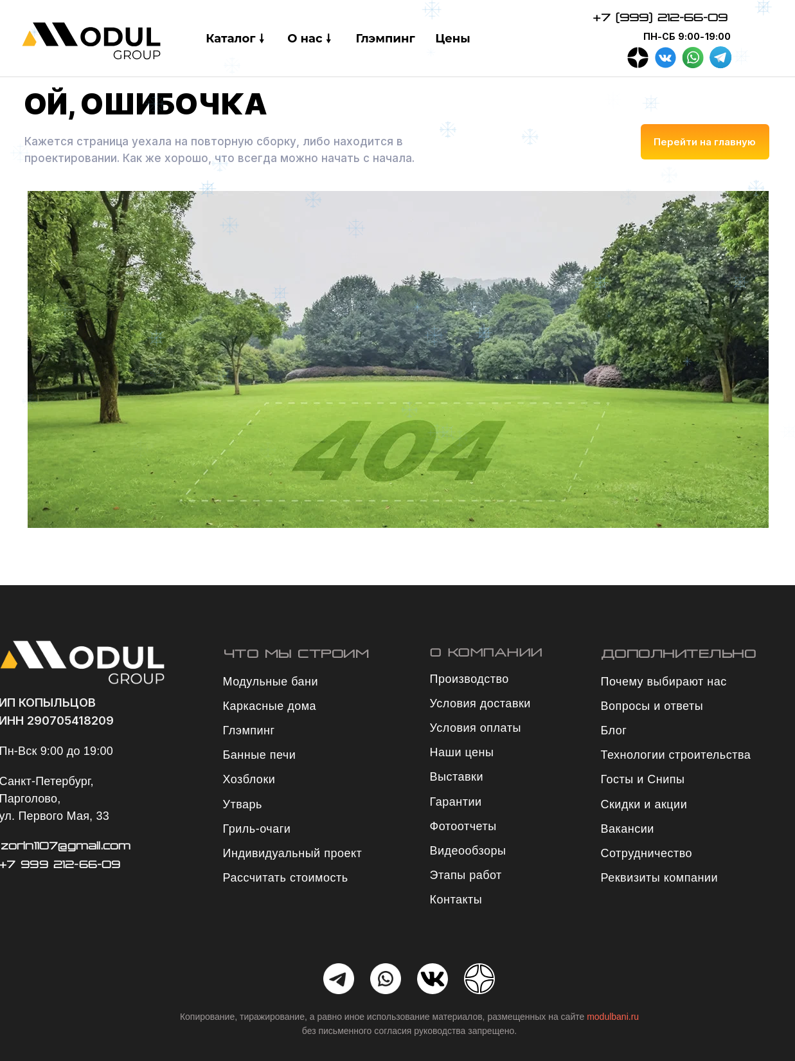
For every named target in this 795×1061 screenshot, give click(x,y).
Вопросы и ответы (652, 706)
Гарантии (456, 801)
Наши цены (462, 752)
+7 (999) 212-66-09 (660, 17)
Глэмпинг (249, 730)
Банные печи (259, 754)
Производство (469, 679)
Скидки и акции (644, 804)
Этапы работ (466, 875)
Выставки (457, 776)
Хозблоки (249, 779)
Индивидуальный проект (292, 853)
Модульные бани (271, 681)
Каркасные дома (270, 706)
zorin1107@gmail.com (66, 845)
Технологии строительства (676, 754)
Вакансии (627, 828)
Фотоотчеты (463, 826)
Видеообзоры (468, 850)
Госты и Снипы (643, 779)
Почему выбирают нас (664, 681)
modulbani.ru (613, 1016)
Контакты (456, 899)
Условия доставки (480, 703)
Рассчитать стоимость (285, 877)
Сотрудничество (647, 853)
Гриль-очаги (257, 828)
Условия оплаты (475, 727)
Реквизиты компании (659, 877)
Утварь (242, 804)
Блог (614, 730)
